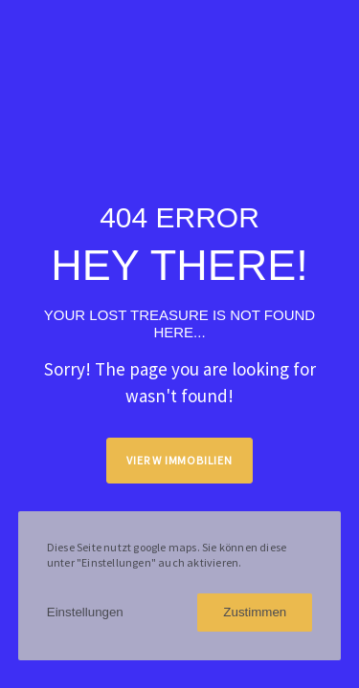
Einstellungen (85, 612)
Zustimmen (254, 612)
